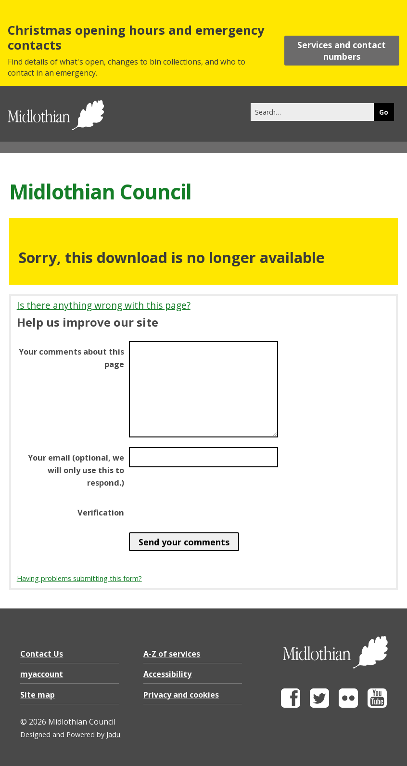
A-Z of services (171, 653)
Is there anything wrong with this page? (104, 305)
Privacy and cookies (181, 694)
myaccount (41, 674)
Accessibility (167, 674)
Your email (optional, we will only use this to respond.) (76, 470)
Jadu (113, 734)
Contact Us (41, 653)
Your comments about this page (71, 358)
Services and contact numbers (341, 50)
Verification (100, 512)
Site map (37, 694)
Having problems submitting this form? (79, 578)
